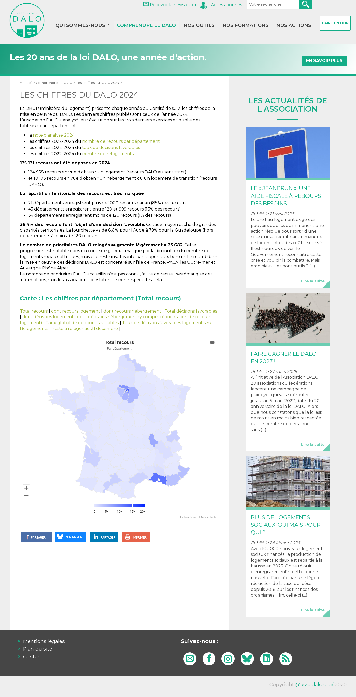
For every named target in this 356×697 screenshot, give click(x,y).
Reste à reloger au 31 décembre (85, 328)
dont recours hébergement (132, 311)
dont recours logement (75, 311)
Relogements (34, 328)
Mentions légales (44, 641)
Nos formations (245, 25)
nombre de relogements (108, 153)
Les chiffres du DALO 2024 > (99, 83)
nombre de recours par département (121, 141)
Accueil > (28, 83)
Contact (32, 656)
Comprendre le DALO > (55, 83)
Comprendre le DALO (146, 25)
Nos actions (293, 25)
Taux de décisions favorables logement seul (167, 322)
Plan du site (37, 649)
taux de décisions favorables (111, 147)
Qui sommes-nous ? (82, 25)
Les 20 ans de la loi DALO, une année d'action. (178, 57)
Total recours (34, 311)
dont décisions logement (48, 316)
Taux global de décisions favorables (82, 322)
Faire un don (335, 25)
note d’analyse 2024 (54, 135)
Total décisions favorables (191, 311)
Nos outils (199, 25)
